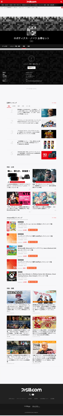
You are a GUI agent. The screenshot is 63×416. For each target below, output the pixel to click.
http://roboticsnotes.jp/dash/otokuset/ (34, 81)
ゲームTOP (4, 46)
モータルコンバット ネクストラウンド (43, 182)
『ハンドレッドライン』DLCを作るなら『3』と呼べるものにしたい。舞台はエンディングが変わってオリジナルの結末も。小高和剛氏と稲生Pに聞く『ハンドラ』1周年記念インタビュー (18, 309)
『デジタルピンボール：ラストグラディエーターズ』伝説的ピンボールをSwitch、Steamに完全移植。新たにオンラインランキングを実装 (28, 132)
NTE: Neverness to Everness (15, 204)
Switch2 (7, 5)
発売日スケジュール (27, 5)
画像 (24, 46)
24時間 (13, 106)
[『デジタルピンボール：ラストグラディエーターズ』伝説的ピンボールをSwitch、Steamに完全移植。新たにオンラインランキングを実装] (48, 134)
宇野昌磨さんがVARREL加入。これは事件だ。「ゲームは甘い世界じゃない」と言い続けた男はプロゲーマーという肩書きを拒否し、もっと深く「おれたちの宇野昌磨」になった (28, 112)
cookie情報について (43, 399)
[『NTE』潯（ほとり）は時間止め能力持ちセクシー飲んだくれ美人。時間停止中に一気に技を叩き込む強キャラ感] (18, 198)
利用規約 (30, 399)
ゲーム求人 (36, 5)
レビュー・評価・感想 (15, 46)
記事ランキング (12, 103)
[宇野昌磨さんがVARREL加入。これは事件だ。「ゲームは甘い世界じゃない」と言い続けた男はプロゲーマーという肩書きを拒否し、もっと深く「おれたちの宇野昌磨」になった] (48, 113)
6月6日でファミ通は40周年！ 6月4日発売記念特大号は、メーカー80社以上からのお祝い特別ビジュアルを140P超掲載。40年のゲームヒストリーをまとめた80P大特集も (44, 333)
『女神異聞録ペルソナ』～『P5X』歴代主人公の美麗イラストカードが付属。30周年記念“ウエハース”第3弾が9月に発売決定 (28, 143)
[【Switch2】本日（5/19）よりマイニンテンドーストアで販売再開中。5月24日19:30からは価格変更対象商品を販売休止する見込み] (48, 155)
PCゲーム (20, 5)
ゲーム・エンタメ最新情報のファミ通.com (9, 7)
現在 (9, 106)
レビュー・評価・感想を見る (31, 64)
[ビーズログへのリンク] (36, 407)
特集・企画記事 (52, 5)
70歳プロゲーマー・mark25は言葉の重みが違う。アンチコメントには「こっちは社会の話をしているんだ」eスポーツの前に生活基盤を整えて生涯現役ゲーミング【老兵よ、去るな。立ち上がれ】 (44, 359)
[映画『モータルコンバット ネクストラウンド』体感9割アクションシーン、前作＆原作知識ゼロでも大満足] (44, 175)
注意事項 (35, 399)
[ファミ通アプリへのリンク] (27, 407)
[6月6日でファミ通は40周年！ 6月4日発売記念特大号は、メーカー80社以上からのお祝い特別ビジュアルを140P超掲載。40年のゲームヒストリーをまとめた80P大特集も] (44, 323)
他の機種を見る (31, 76)
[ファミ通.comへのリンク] (31, 2)
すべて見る (54, 102)
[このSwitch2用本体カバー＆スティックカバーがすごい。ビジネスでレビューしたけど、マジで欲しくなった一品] (18, 175)
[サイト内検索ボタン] (61, 1)
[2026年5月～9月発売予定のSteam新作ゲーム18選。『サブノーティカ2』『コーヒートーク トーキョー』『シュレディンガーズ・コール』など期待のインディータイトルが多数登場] (18, 348)
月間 (23, 106)
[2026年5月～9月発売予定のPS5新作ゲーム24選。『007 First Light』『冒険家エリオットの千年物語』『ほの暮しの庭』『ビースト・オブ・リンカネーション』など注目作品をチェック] (18, 323)
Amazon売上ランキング (14, 217)
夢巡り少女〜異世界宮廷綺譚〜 (42, 204)
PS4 (31, 41)
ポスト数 (28, 106)
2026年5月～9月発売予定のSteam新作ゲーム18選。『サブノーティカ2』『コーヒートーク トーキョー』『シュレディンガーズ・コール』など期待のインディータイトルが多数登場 (18, 359)
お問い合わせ (12, 399)
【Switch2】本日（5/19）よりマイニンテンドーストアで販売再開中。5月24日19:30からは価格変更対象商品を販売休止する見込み (28, 153)
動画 (47, 5)
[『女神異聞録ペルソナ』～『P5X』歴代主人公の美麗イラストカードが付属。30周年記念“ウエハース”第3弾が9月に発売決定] (48, 144)
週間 (19, 106)
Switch (11, 5)
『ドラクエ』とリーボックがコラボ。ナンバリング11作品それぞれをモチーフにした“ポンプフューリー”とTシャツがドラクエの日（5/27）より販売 (29, 122)
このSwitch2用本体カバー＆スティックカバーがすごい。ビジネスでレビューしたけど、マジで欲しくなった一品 (18, 186)
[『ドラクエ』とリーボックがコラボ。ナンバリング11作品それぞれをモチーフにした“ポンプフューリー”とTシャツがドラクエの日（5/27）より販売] (48, 123)
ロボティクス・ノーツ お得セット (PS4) (26, 7)
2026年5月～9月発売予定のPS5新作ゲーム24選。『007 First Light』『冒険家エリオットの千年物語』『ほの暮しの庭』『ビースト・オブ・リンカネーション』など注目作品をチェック (18, 334)
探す (33, 67)
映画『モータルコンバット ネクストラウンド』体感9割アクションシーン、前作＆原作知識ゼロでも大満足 (44, 186)
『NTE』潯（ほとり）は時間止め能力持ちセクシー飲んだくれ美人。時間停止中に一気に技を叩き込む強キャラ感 (18, 208)
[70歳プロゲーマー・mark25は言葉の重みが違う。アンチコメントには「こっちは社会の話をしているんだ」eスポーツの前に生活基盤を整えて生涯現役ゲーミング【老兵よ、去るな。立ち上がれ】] (44, 348)
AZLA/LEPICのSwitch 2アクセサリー (17, 182)
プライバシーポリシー (21, 399)
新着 (3, 5)
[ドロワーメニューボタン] (1, 1)
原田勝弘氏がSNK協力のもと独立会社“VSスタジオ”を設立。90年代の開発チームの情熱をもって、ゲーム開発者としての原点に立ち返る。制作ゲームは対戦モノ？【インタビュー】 (44, 309)
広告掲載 (51, 399)
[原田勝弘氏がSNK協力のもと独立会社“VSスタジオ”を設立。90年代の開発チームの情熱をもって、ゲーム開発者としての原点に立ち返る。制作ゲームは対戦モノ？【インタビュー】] (44, 297)
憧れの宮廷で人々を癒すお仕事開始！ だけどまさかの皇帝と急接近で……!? (44, 207)
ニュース (42, 5)
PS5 (15, 5)
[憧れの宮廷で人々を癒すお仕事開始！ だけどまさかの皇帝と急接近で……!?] (44, 198)
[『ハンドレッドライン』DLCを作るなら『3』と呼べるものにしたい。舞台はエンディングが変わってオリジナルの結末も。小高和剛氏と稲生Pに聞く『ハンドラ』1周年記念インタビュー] (18, 297)
